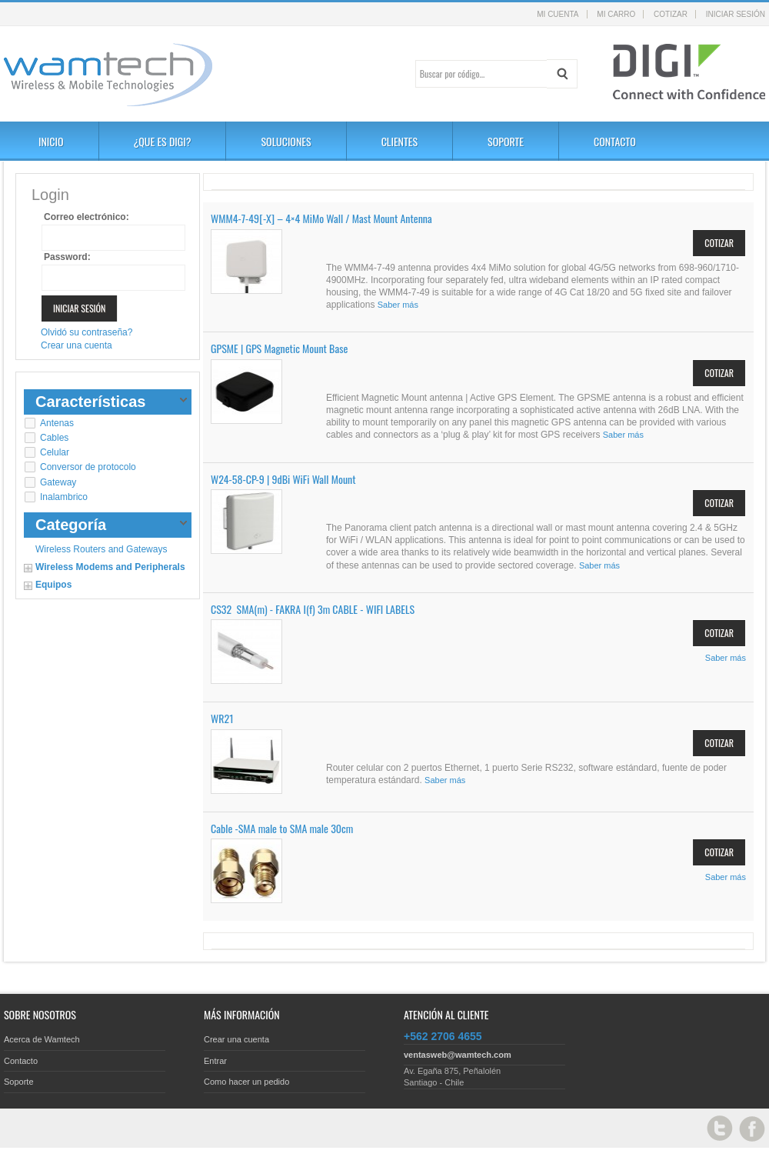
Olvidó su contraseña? (86, 332)
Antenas (57, 423)
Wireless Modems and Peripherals (110, 567)
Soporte (19, 1081)
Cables (54, 437)
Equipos (53, 584)
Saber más (398, 304)
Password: (67, 257)
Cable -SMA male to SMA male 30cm (282, 828)
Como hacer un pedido (246, 1081)
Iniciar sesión (735, 14)
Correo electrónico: (86, 217)
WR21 (222, 718)
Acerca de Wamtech (42, 1039)
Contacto (21, 1060)
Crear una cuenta (76, 345)
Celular (54, 452)
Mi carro (616, 14)
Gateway (58, 482)
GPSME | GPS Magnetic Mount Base (279, 348)
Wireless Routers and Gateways (101, 549)
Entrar (215, 1060)
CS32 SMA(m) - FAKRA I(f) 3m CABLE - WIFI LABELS (312, 609)
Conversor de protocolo (88, 467)
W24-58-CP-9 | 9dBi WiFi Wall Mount (283, 479)
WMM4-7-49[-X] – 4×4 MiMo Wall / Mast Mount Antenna (321, 218)
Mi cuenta (557, 14)
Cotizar (670, 14)
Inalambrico (64, 497)
